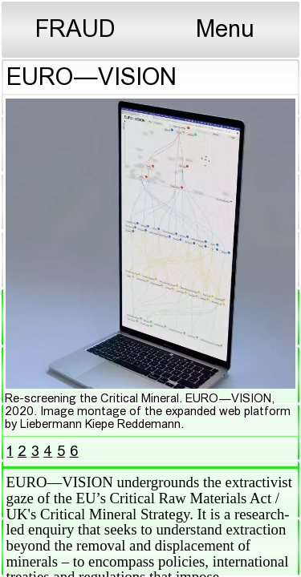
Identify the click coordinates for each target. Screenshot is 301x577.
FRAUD (75, 30)
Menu (225, 30)
